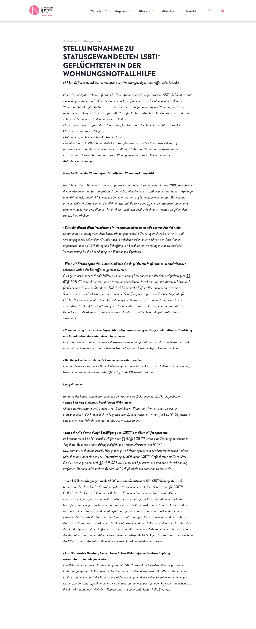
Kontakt (191, 10)
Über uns (144, 10)
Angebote (121, 10)
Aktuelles (168, 10)
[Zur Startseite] (41, 10)
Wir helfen (96, 10)
